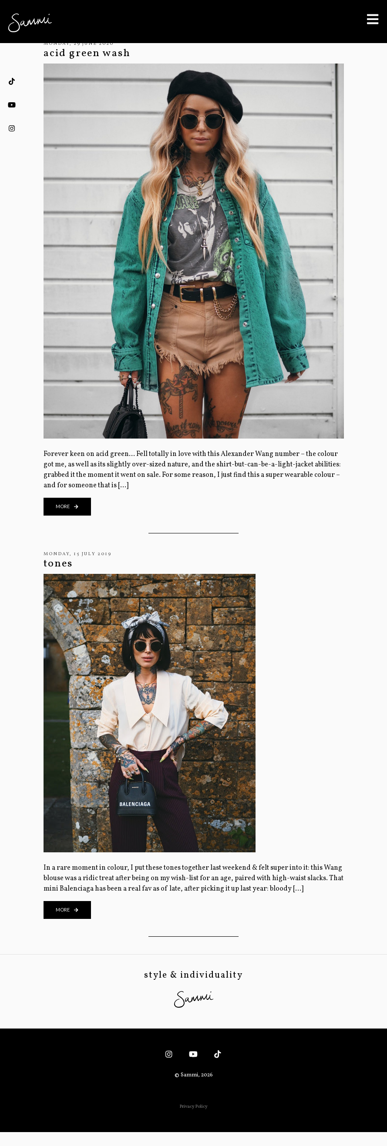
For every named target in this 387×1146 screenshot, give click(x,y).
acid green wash (87, 53)
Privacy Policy (194, 1106)
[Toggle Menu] (373, 19)
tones (58, 563)
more (67, 506)
